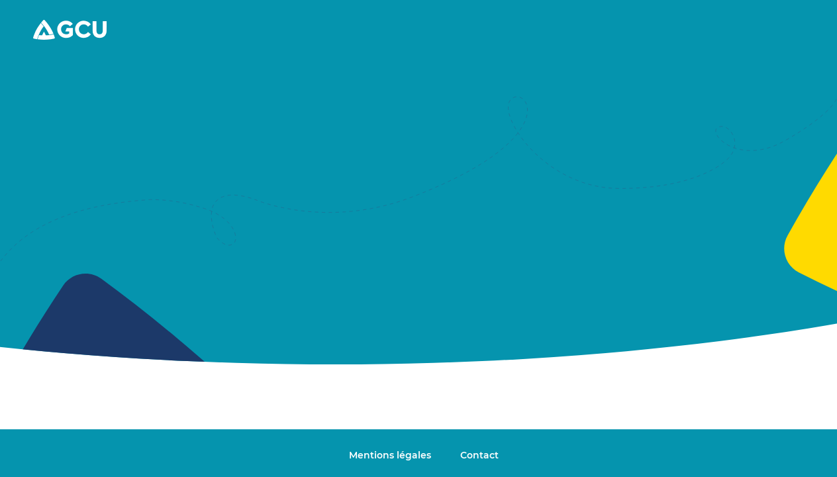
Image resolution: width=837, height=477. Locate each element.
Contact (479, 455)
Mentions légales (391, 455)
